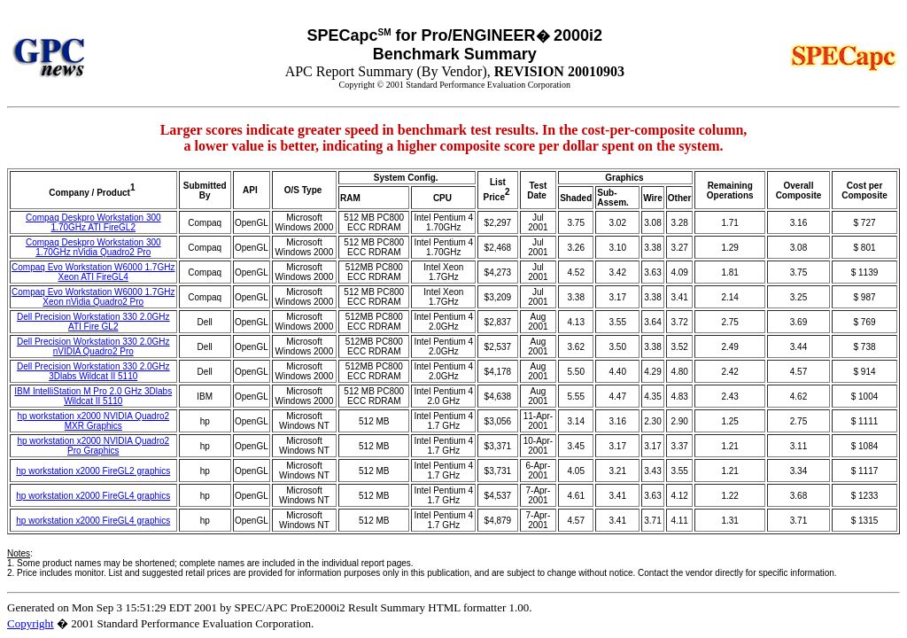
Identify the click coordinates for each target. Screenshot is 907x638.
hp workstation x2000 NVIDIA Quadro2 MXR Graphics (93, 421)
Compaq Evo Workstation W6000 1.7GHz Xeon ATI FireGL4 (93, 272)
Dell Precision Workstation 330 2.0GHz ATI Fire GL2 (93, 321)
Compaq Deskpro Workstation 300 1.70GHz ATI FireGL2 (93, 222)
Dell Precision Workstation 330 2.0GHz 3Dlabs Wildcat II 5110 (93, 371)
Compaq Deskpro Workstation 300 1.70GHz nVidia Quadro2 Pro (93, 247)
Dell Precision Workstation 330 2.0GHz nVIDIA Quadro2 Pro (93, 346)
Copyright (30, 623)
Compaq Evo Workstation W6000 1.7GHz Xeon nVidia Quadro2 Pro (93, 297)
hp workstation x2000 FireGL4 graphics (93, 496)
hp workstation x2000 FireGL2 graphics (93, 471)
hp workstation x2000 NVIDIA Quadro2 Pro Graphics (93, 445)
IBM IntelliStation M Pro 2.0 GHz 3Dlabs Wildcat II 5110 (93, 396)
